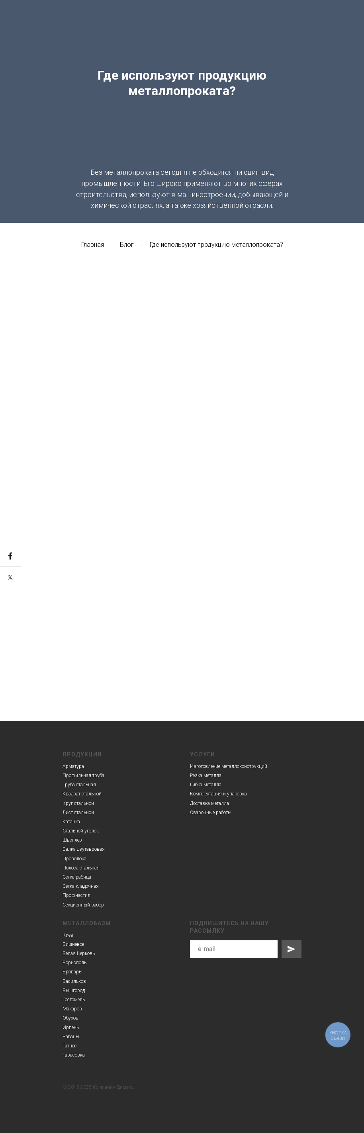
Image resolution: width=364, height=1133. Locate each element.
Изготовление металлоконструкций (228, 766)
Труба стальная (79, 784)
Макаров (72, 1009)
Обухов (70, 1018)
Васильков (74, 981)
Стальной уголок (81, 831)
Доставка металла (209, 803)
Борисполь (74, 962)
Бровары (72, 972)
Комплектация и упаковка (218, 794)
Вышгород (74, 990)
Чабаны (71, 1036)
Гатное (69, 1046)
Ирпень (71, 1027)
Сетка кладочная (81, 886)
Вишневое (73, 944)
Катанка (71, 821)
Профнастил (76, 895)
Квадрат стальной (82, 794)
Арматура (73, 766)
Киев (68, 935)
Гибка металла (205, 784)
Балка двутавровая (84, 849)
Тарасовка (74, 1055)
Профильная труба (83, 775)
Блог (127, 244)
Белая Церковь (79, 953)
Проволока (74, 858)
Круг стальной (78, 803)
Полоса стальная (81, 868)
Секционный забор (83, 905)
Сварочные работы (210, 812)
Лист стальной (78, 812)
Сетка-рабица (77, 877)
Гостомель (74, 999)
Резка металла (205, 775)
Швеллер (72, 840)
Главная (92, 244)
